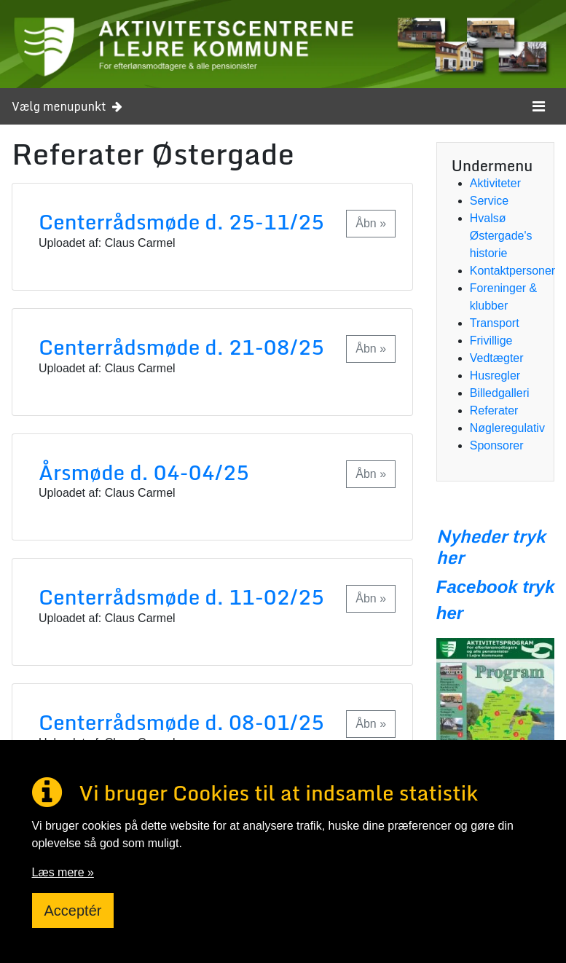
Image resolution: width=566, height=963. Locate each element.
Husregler (495, 375)
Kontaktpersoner (512, 270)
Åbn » (370, 223)
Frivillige (491, 340)
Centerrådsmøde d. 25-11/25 (181, 221)
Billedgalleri (500, 393)
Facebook (477, 587)
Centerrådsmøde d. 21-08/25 (181, 346)
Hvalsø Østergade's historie (501, 235)
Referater (494, 410)
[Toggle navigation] (538, 106)
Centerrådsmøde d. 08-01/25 (181, 722)
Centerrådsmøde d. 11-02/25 (181, 596)
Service (489, 200)
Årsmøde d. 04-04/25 (144, 472)
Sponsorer (497, 445)
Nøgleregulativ (507, 428)
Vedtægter (497, 358)
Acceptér (73, 911)
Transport (494, 323)
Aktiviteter (495, 183)
